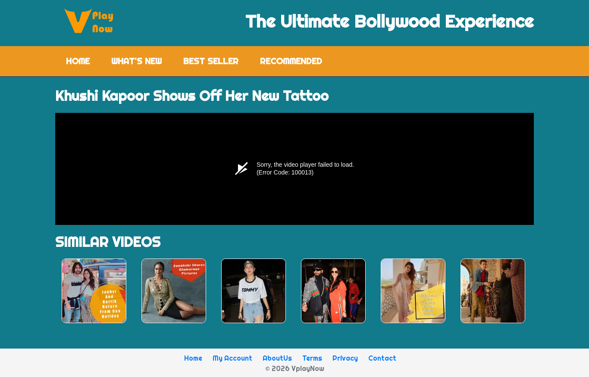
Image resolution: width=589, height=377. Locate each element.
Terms (312, 358)
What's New (136, 61)
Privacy (345, 358)
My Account (232, 358)
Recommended (291, 61)
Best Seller (210, 61)
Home (83, 60)
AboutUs (277, 358)
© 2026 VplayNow (294, 368)
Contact (382, 358)
